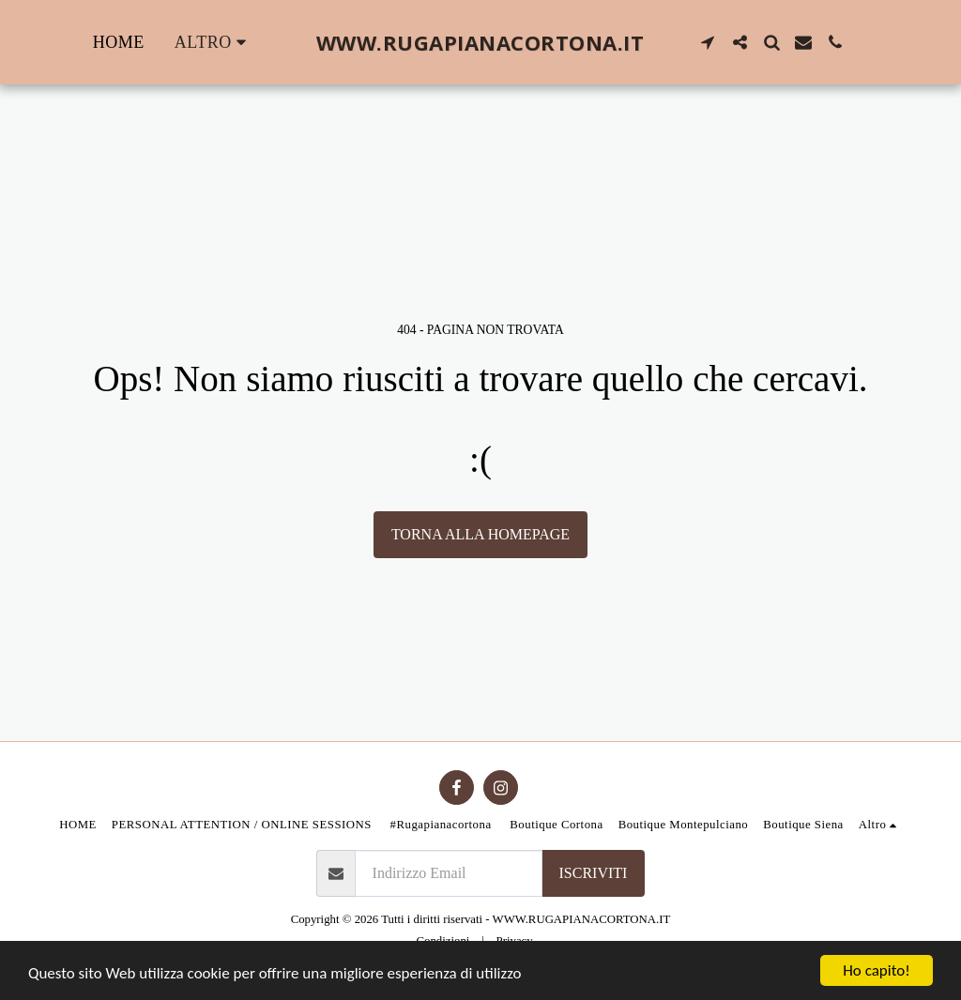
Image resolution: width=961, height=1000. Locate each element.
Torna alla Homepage (480, 534)
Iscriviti (593, 873)
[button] (708, 42)
